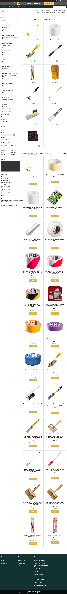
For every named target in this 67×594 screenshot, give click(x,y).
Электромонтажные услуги (7, 90)
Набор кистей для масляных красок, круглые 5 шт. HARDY (32, 536)
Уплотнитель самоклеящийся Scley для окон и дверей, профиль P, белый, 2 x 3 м (54, 305)
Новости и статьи (60, 12)
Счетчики (4, 71)
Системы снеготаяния (6, 57)
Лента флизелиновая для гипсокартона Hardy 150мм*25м (32, 208)
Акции (63, 10)
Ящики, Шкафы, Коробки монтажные (9, 73)
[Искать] (64, 7)
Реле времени (37, 576)
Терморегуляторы (6, 45)
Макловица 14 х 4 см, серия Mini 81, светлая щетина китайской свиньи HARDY (55, 437)
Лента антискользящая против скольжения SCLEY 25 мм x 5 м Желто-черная (33, 305)
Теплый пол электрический (8, 41)
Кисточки (54, 61)
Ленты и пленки (54, 39)
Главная (37, 10)
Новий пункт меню (38, 582)
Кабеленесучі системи (7, 111)
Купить (32, 184)
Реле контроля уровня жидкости (9, 81)
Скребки (32, 103)
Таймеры (4, 59)
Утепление (4, 95)
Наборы (32, 82)
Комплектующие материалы (8, 35)
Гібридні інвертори (6, 27)
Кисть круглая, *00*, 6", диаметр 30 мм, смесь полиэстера (55, 470)
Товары (42, 10)
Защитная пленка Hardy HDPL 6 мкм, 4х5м (54, 208)
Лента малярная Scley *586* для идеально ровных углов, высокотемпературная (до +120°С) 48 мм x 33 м (32, 371)
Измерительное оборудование (9, 66)
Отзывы (3, 126)
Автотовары (4, 104)
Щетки (32, 61)
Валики (54, 103)
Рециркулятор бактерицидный (8, 85)
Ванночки (54, 82)
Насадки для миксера (32, 39)
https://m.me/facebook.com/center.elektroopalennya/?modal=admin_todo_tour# (10, 201)
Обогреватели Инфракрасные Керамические (8, 30)
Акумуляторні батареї (6, 25)
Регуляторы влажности (7, 61)
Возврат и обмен (41, 12)
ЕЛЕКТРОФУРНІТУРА (6, 108)
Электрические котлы (6, 50)
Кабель (3, 88)
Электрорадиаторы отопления (8, 33)
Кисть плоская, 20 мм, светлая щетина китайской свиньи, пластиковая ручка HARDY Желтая (33, 437)
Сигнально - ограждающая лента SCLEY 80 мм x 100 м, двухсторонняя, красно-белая (32, 272)
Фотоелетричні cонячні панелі (8, 22)
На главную (3, 559)
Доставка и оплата (56, 10)
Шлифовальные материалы (31, 146)
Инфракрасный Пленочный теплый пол (9, 38)
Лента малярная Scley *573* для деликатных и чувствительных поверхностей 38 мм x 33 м (54, 338)
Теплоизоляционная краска (40, 585)
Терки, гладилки (32, 124)
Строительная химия (6, 102)
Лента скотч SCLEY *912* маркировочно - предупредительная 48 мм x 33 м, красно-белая (54, 272)
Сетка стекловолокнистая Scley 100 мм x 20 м (54, 240)
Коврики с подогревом (7, 43)
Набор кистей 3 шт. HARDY (54, 535)
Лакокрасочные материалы (8, 99)
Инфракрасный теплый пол (39, 560)
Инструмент (4, 106)
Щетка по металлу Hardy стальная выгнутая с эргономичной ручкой (55, 370)
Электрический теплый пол (39, 563)
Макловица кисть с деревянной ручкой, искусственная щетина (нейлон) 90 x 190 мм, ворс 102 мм (32, 503)
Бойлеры (4, 52)
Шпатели (54, 124)
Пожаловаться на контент (32, 592)
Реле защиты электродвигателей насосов (9, 76)
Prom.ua (39, 591)
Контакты (52, 12)
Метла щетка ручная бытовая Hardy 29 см (32, 404)
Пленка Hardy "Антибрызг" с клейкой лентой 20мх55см (32, 240)
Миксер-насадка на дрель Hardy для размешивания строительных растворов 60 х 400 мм (32, 175)
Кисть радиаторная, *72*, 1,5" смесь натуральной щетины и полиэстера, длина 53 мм (32, 470)
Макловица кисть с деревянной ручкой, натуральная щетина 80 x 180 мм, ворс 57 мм (54, 503)
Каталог (48, 10)
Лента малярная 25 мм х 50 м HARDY (55, 174)
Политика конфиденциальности (44, 592)
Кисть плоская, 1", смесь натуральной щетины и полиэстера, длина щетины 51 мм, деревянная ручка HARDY (55, 404)
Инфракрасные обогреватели (40, 559)
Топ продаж (4, 116)
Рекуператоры (5, 92)
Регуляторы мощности (7, 83)
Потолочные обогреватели (8, 54)
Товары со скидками (5, 562)
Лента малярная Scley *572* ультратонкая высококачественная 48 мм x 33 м (33, 338)
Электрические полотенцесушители (9, 47)
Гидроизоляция (5, 97)
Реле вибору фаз (6, 78)
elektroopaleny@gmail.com (7, 197)
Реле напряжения (6, 64)
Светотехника (5, 68)
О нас (47, 12)
